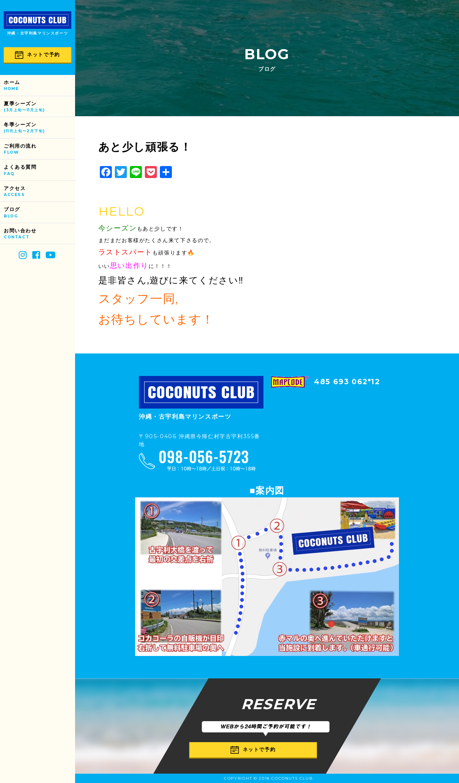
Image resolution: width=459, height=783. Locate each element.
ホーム (39, 85)
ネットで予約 (37, 55)
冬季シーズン (39, 128)
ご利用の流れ (39, 149)
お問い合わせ (39, 234)
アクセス (39, 192)
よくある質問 (39, 170)
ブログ (39, 213)
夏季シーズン (39, 107)
